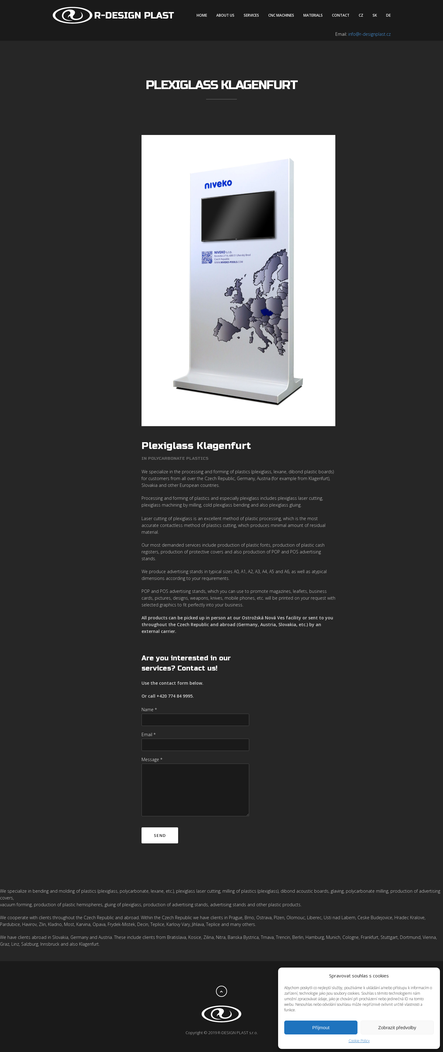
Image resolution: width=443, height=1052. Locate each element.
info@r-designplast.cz (369, 34)
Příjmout (320, 1027)
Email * (149, 726)
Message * (152, 751)
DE (388, 15)
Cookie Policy (359, 1040)
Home (202, 15)
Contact (340, 15)
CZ (361, 15)
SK (375, 15)
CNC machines (281, 15)
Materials (313, 15)
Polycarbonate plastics (178, 449)
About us (225, 15)
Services (251, 15)
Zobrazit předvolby (397, 1027)
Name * (149, 701)
